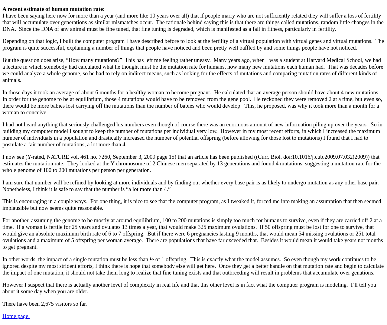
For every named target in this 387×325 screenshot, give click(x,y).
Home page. (16, 316)
